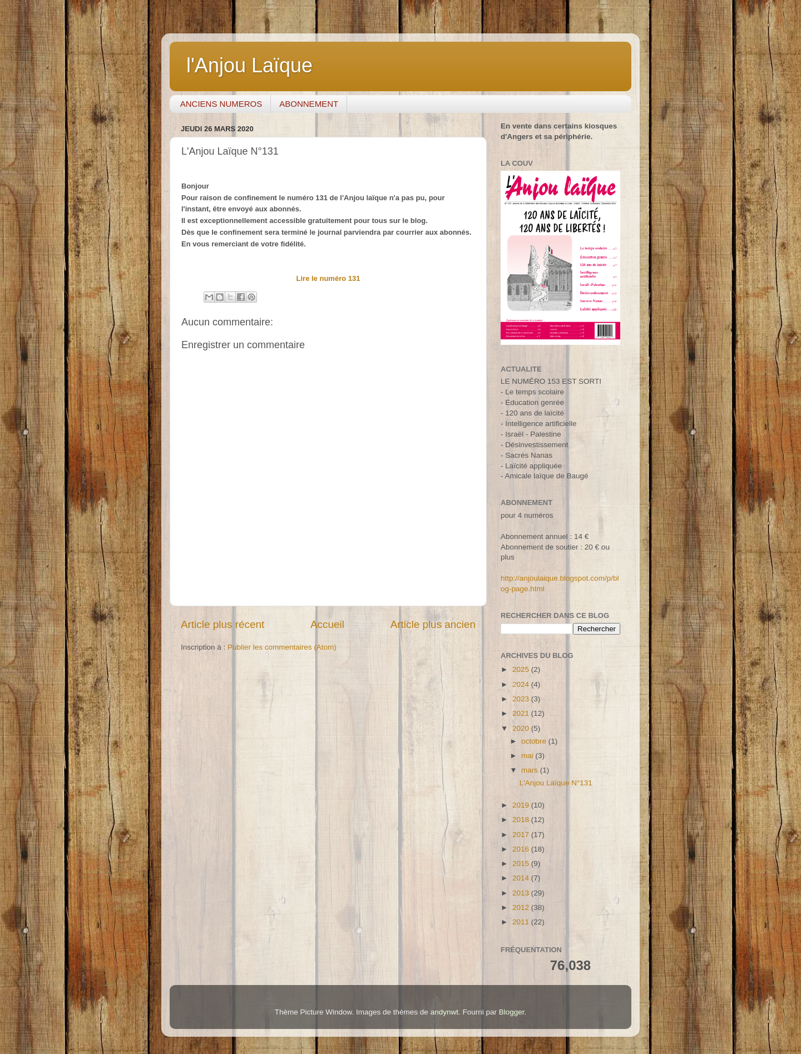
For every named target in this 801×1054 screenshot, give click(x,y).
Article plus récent (222, 624)
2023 (521, 699)
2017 (521, 834)
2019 (521, 805)
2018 (521, 819)
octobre (534, 741)
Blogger (512, 1012)
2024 (521, 684)
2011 (521, 922)
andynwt (444, 1012)
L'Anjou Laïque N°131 (556, 783)
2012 (521, 907)
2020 (521, 728)
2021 (521, 713)
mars (530, 770)
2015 (521, 863)
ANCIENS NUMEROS (221, 103)
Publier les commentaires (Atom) (282, 647)
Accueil (327, 624)
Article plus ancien (433, 624)
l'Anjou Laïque (249, 65)
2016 (521, 849)
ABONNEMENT (308, 103)
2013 (521, 893)
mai (528, 755)
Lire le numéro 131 (328, 278)
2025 (521, 669)
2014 (521, 878)
